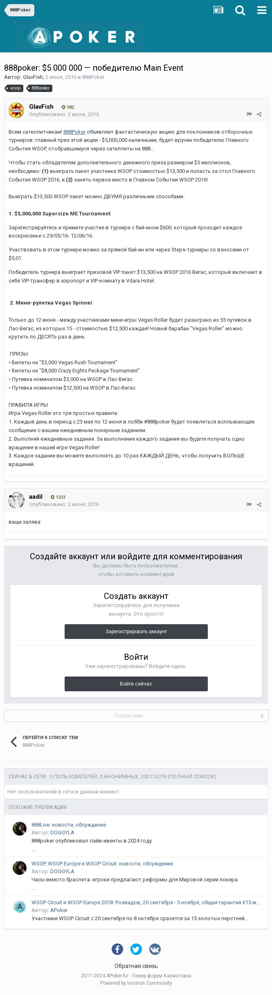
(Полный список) (192, 776)
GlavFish (33, 77)
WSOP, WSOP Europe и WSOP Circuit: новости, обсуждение (102, 864)
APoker (58, 910)
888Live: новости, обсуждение (68, 825)
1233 (58, 497)
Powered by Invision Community (136, 983)
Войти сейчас (136, 684)
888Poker (93, 77)
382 (68, 107)
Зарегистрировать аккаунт (136, 631)
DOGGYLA (62, 832)
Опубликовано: (64, 114)
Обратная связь (136, 966)
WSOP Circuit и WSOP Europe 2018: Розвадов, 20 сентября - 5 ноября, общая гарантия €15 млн (146, 902)
